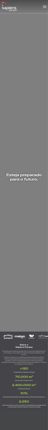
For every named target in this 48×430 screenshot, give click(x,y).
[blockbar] (44, 7)
